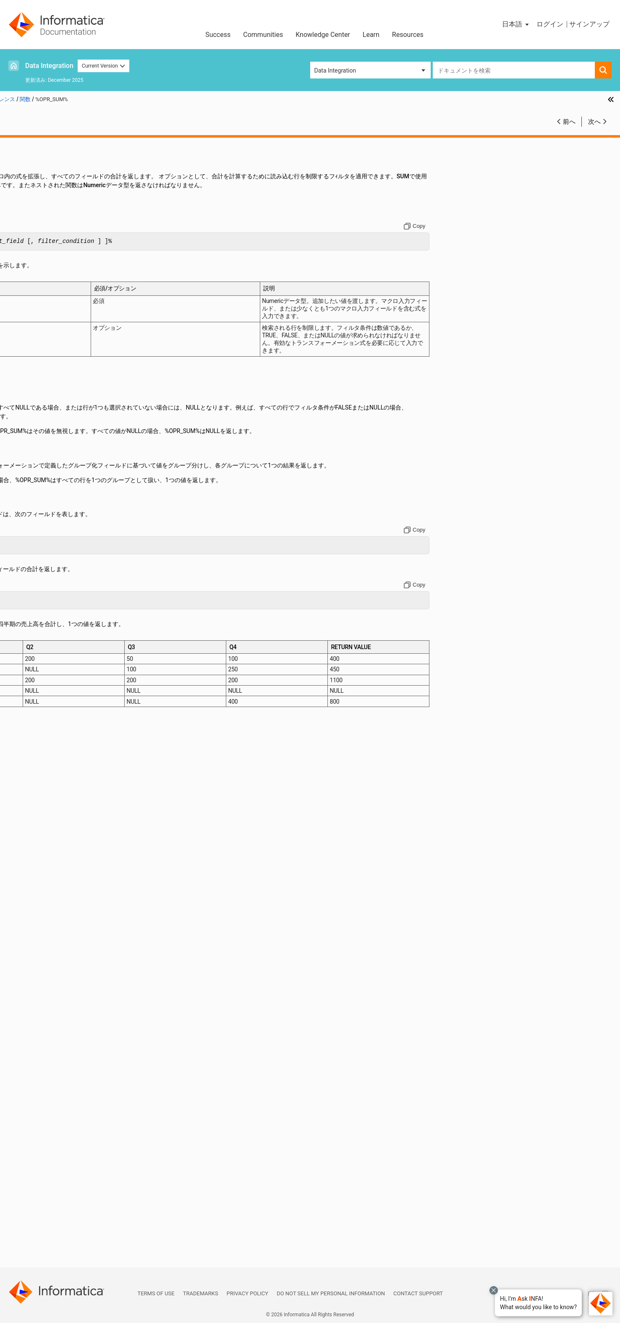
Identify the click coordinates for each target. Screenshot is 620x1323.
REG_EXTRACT (46, 910)
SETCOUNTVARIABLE (55, 1007)
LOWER (36, 708)
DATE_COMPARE (48, 443)
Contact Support (418, 1293)
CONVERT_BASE (48, 390)
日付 (20, 179)
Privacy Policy (247, 1293)
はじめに (25, 144)
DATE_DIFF (41, 452)
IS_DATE (38, 602)
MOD (33, 822)
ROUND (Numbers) (51, 972)
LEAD (34, 663)
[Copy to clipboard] (476, 235)
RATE (34, 901)
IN (29, 567)
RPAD (34, 981)
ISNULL (36, 628)
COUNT (36, 417)
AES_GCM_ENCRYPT (54, 311)
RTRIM (35, 989)
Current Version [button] (104, 66)
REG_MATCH (43, 919)
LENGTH (38, 681)
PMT (33, 866)
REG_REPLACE (46, 928)
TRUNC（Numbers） (54, 1219)
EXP (32, 505)
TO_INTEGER (43, 1201)
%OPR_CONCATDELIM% (58, 232)
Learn (371, 35)
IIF (30, 558)
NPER (34, 848)
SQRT (34, 1086)
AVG (32, 329)
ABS (32, 267)
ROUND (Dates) (47, 963)
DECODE (38, 470)
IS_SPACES (41, 619)
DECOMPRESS (45, 478)
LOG (32, 699)
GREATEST (41, 549)
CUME (35, 434)
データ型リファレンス (43, 1263)
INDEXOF (38, 575)
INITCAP (38, 584)
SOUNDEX (40, 1078)
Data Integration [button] (335, 70)
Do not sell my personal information (331, 1293)
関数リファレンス (37, 152)
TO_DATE (39, 1175)
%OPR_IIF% (41, 240)
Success (217, 35)
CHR (32, 355)
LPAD (34, 716)
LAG (32, 637)
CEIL (32, 337)
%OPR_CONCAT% (49, 223)
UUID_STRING (45, 1236)
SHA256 (37, 1042)
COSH (34, 408)
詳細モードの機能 (50, 214)
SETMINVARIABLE (51, 1025)
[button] (538, 1302)
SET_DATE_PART (48, 998)
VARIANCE (40, 1245)
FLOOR (35, 522)
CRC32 (35, 426)
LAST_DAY (40, 655)
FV (30, 531)
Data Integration (49, 66)
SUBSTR (37, 1104)
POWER (36, 875)
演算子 (22, 170)
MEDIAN (38, 778)
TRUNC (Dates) (46, 1210)
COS (32, 399)
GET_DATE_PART (49, 540)
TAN (32, 1130)
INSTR (35, 593)
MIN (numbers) (46, 804)
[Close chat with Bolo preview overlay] (493, 1290)
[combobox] (514, 70)
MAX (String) (43, 760)
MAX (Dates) (43, 743)
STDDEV (37, 1095)
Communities (263, 35)
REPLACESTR (44, 945)
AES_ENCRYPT (46, 293)
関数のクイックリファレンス (65, 205)
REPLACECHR (45, 937)
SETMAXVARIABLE (51, 1016)
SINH (33, 1069)
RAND (34, 893)
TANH (34, 1139)
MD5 (33, 769)
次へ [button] (594, 121)
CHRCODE (40, 364)
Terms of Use (155, 1293)
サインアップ (589, 24)
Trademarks (200, 1293)
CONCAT (38, 381)
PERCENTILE (43, 857)
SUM (33, 1113)
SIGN (33, 1051)
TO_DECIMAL (44, 1183)
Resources (408, 35)
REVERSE (39, 954)
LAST (34, 646)
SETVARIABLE (45, 1034)
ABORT (36, 258)
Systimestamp (45, 1122)
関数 (20, 188)
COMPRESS (42, 373)
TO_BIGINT (41, 1148)
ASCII (34, 320)
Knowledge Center (323, 35)
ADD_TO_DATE (46, 276)
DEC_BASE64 (44, 461)
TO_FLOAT (40, 1192)
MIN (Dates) (42, 796)
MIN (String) (42, 813)
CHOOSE (38, 346)
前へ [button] (569, 121)
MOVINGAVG (43, 831)
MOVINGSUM (44, 840)
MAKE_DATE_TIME (51, 734)
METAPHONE (44, 787)
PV (30, 884)
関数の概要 (41, 196)
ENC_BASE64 (44, 487)
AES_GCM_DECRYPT (54, 302)
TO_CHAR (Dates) (49, 1157)
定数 (20, 161)
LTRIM (35, 725)
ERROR (36, 496)
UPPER (36, 1227)
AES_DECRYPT (46, 285)
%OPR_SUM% (44, 249)
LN (30, 690)
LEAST (35, 672)
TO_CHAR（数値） (51, 1166)
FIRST (34, 514)
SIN (31, 1060)
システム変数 (31, 1254)
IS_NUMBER (42, 611)
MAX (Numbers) (48, 752)
